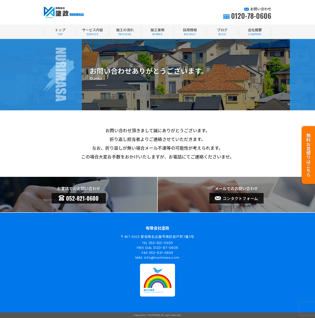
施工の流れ (125, 31)
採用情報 (190, 31)
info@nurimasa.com (162, 257)
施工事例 (157, 31)
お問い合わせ (260, 8)
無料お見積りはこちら (308, 153)
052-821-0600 (79, 198)
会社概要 (255, 31)
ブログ (222, 31)
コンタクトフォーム (236, 198)
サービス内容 (92, 31)
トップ (60, 31)
